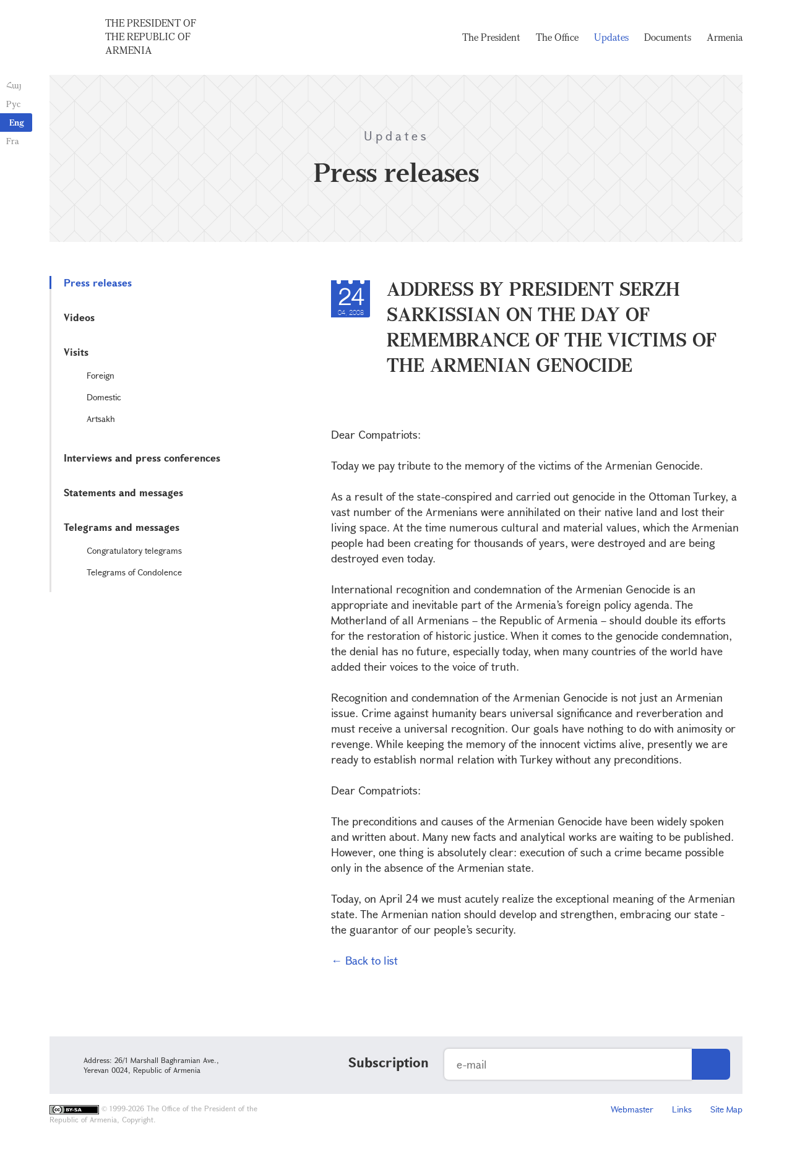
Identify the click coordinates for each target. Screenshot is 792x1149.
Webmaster (632, 1109)
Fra (12, 141)
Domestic (104, 397)
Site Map (726, 1109)
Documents (667, 37)
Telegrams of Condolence (134, 572)
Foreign (100, 375)
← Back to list (364, 960)
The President (491, 37)
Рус (13, 104)
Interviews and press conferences (142, 457)
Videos (79, 317)
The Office (557, 37)
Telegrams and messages (121, 526)
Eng (16, 122)
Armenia (724, 37)
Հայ (14, 85)
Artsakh (101, 418)
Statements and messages (123, 492)
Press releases (98, 282)
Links (682, 1109)
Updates (611, 37)
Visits (76, 351)
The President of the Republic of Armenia (150, 36)
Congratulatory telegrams (134, 550)
